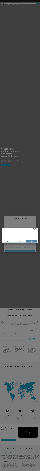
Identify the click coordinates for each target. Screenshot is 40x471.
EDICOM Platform (10, 309)
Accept (32, 241)
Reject (8, 241)
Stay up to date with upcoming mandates (9, 439)
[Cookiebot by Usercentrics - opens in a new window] (33, 229)
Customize (20, 241)
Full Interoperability (29, 309)
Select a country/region (15, 373)
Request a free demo (6, 164)
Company (18, 3)
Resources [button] (13, 3)
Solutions (8, 3)
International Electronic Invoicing (19, 309)
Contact (37, 3)
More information (6, 337)
